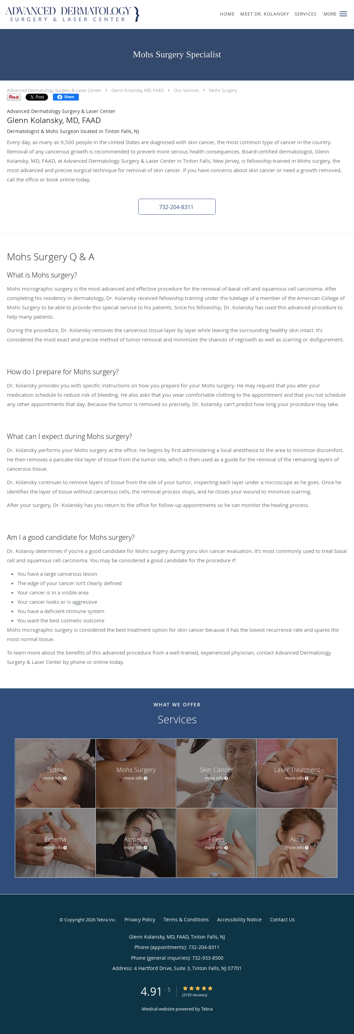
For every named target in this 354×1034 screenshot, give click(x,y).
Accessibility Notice (239, 919)
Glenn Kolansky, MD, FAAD (137, 90)
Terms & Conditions (186, 919)
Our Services (186, 90)
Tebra (207, 1009)
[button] (343, 13)
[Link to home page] (71, 14)
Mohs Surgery (223, 90)
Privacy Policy (139, 919)
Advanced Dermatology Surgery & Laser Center (54, 90)
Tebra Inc (105, 919)
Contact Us (282, 919)
